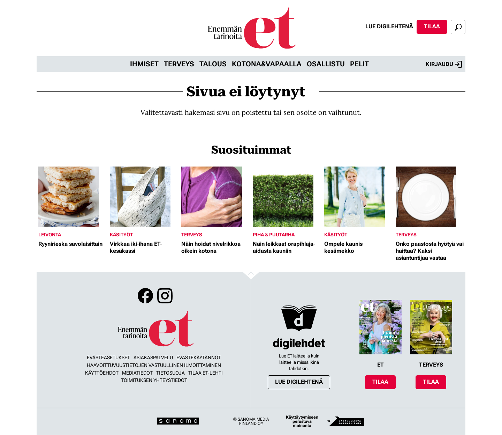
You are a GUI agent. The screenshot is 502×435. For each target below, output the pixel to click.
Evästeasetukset (108, 357)
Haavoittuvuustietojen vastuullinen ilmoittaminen (154, 365)
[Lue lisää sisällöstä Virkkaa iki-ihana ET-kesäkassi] (144, 197)
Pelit (359, 64)
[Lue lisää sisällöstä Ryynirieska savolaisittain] (72, 197)
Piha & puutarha (274, 234)
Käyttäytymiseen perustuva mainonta (302, 421)
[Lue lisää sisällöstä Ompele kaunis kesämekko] (358, 197)
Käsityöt (121, 234)
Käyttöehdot (102, 373)
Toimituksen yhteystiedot (154, 380)
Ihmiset (144, 64)
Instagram (165, 295)
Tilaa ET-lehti (205, 373)
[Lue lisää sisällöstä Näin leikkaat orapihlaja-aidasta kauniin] (287, 197)
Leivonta (49, 234)
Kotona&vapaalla (267, 64)
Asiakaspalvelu (153, 357)
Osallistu (326, 64)
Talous (213, 64)
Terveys (179, 64)
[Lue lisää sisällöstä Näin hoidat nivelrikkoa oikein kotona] (215, 197)
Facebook (145, 295)
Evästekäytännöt (198, 357)
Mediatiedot (137, 373)
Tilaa (432, 26)
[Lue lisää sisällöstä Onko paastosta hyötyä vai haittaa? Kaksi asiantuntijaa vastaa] (430, 197)
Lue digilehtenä (389, 26)
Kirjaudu (444, 64)
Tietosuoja (170, 373)
